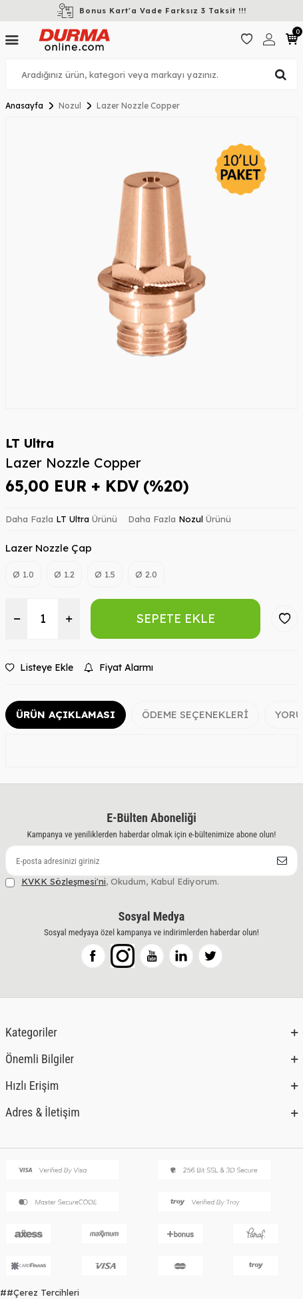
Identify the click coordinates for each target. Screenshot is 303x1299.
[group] (151, 262)
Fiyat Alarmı (118, 667)
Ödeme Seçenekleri (195, 714)
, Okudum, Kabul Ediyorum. (112, 881)
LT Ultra (29, 443)
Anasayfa (24, 106)
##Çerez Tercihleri (39, 1292)
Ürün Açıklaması (65, 714)
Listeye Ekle (39, 667)
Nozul (70, 106)
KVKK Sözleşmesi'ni (63, 881)
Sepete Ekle (175, 618)
